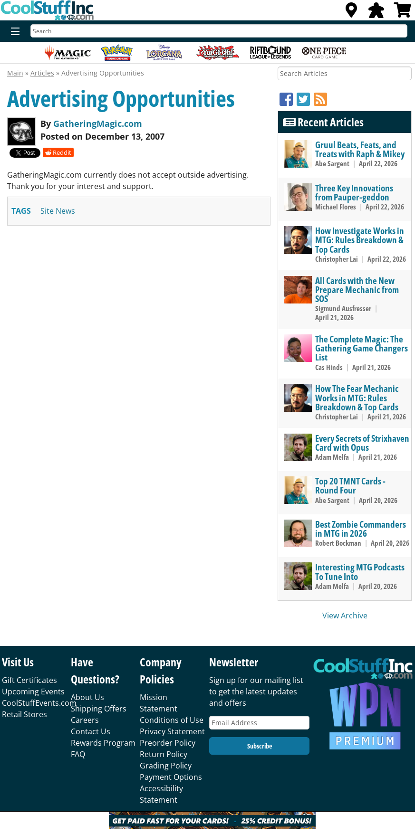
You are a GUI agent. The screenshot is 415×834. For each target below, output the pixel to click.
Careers (85, 720)
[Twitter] (305, 99)
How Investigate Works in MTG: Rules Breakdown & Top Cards (359, 239)
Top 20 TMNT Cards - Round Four (350, 485)
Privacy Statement (172, 731)
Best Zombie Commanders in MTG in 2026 (360, 529)
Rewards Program (103, 743)
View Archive (344, 615)
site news (57, 211)
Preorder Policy (167, 743)
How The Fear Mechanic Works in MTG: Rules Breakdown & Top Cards (357, 397)
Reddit (58, 152)
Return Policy (163, 754)
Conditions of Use (171, 720)
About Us (87, 697)
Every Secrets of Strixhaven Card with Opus (362, 443)
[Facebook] (288, 99)
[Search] (218, 31)
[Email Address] (259, 723)
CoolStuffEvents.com (39, 703)
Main (15, 72)
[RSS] (320, 99)
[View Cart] (402, 13)
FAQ (78, 754)
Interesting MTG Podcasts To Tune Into (360, 571)
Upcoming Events (33, 691)
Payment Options (171, 777)
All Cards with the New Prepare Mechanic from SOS (357, 289)
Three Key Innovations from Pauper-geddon (354, 192)
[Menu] (13, 32)
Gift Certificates (29, 680)
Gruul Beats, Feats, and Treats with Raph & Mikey (360, 149)
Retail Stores (24, 714)
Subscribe (259, 745)
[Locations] (351, 13)
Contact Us (90, 731)
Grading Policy (166, 765)
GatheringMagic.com (97, 123)
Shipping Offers (98, 708)
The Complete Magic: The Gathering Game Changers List (361, 347)
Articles (42, 72)
